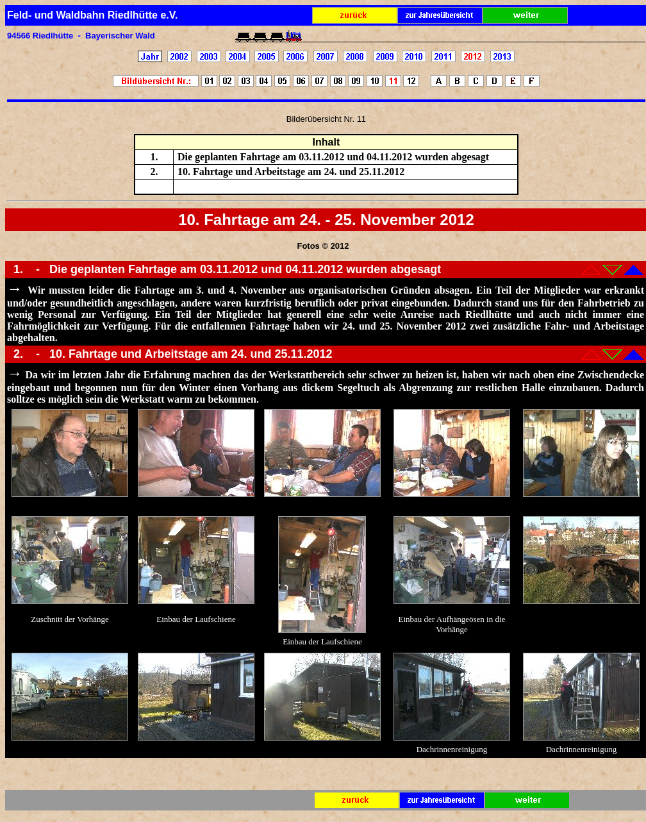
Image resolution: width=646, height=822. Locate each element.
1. (19, 269)
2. (19, 354)
